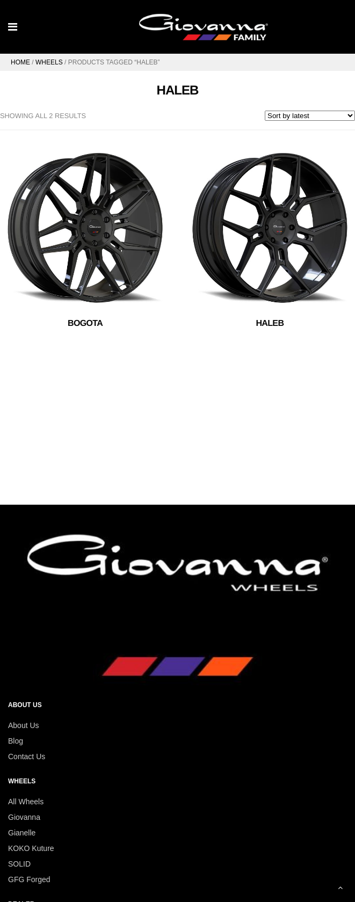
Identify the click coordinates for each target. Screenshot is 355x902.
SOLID (19, 864)
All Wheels (26, 801)
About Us (23, 725)
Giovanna (24, 817)
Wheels (49, 62)
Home (20, 62)
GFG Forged (29, 879)
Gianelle (21, 832)
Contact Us (26, 756)
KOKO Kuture (31, 848)
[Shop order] (310, 116)
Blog (15, 741)
